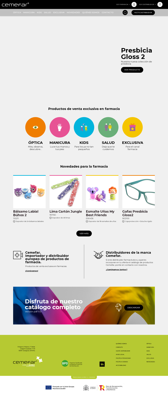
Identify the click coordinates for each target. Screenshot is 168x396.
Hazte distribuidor (143, 13)
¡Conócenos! (31, 271)
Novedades (73, 12)
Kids (39, 12)
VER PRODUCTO (132, 70)
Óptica (17, 12)
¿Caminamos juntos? (116, 269)
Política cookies (122, 362)
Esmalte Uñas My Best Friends (100, 213)
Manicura (29, 12)
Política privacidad (123, 358)
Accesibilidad (121, 365)
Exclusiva (58, 12)
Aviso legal (120, 354)
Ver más (84, 233)
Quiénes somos (90, 12)
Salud (47, 12)
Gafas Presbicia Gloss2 (135, 213)
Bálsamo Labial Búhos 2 (25, 213)
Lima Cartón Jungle (66, 211)
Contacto (107, 12)
